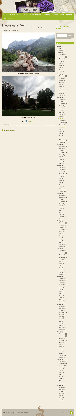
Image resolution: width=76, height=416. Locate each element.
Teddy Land (30, 10)
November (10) (63, 122)
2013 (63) (60, 359)
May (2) (61, 67)
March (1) (61, 48)
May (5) (61, 265)
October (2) (62, 80)
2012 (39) (60, 385)
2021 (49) (60, 144)
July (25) (61, 317)
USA (62, 14)
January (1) (62, 50)
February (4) (62, 216)
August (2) (62, 155)
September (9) (63, 257)
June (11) (61, 319)
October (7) (62, 150)
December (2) (63, 76)
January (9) (62, 246)
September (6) (63, 174)
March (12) (62, 270)
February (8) (62, 381)
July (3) (61, 178)
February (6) (62, 300)
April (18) (61, 295)
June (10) (61, 398)
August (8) (62, 231)
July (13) (61, 233)
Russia (12, 14)
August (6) (62, 342)
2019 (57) (60, 193)
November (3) (63, 148)
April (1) (61, 91)
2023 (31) (60, 97)
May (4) (61, 108)
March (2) (61, 72)
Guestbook (7, 18)
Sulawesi (46, 14)
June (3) (61, 86)
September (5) (63, 285)
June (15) (61, 291)
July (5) (61, 206)
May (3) (61, 89)
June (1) (61, 159)
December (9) (63, 195)
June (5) (61, 180)
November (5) (63, 225)
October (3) (62, 172)
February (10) (63, 140)
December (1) (63, 54)
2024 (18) (60, 74)
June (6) (61, 131)
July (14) (61, 289)
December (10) (63, 146)
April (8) (61, 110)
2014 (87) (60, 332)
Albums (69, 14)
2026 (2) (59, 46)
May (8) (61, 293)
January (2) (62, 302)
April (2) (61, 69)
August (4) (62, 259)
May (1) (61, 238)
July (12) (61, 344)
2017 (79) (60, 248)
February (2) (62, 95)
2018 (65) (60, 221)
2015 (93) (60, 304)
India (25, 14)
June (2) (61, 65)
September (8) (63, 229)
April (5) (61, 135)
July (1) (61, 63)
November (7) (63, 336)
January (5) (62, 329)
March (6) (61, 112)
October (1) (62, 59)
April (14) (61, 161)
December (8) (63, 387)
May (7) (61, 321)
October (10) (62, 366)
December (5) (63, 250)
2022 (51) (60, 118)
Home (5, 14)
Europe (55, 14)
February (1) (62, 189)
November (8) (63, 253)
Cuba (19, 14)
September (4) (63, 152)
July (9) (61, 370)
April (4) (61, 376)
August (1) (62, 61)
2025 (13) (60, 52)
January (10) (62, 191)
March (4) (61, 138)
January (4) (62, 219)
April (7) (61, 212)
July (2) (61, 84)
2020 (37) (60, 165)
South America (35, 14)
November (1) (63, 57)
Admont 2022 (31, 121)
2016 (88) (60, 276)
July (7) (61, 261)
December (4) (63, 278)
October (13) (62, 227)
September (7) (63, 103)
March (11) (62, 325)
